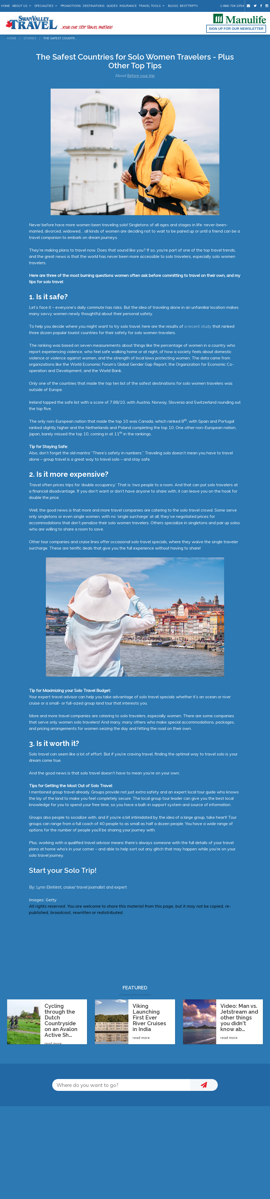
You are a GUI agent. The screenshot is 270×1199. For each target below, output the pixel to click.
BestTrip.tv (189, 6)
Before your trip (141, 75)
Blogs (173, 6)
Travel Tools (150, 6)
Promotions (71, 6)
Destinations (94, 6)
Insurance (128, 6)
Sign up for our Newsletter (236, 29)
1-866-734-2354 (232, 6)
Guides (112, 6)
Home (5, 6)
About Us (19, 6)
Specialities (43, 6)
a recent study (197, 326)
